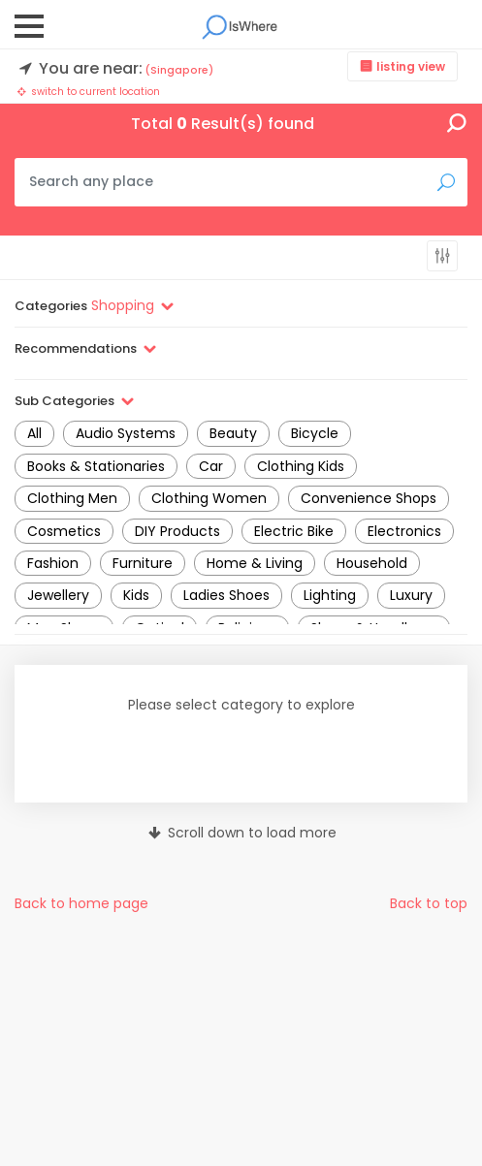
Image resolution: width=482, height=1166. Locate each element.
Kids (136, 595)
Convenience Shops (368, 498)
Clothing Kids (300, 466)
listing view (410, 66)
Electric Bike (294, 531)
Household (372, 563)
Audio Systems (126, 433)
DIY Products (177, 531)
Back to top (428, 903)
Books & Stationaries (96, 466)
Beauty (233, 433)
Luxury (411, 595)
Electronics (404, 531)
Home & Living (255, 563)
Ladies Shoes (226, 595)
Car (211, 466)
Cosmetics (64, 531)
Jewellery (58, 595)
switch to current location (87, 91)
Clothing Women (209, 498)
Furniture (142, 563)
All (34, 433)
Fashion (53, 563)
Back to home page (81, 903)
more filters (442, 255)
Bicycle (314, 433)
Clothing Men (72, 498)
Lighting (330, 595)
